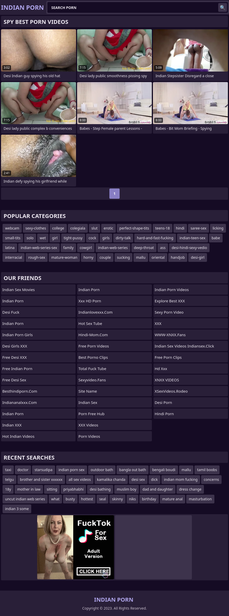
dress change (190, 489)
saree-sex (198, 228)
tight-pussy (73, 237)
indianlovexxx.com (95, 312)
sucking (123, 257)
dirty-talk (123, 237)
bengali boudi (163, 469)
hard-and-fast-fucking (155, 237)
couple (105, 257)
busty (70, 498)
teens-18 (162, 228)
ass (162, 247)
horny (88, 257)
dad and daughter (157, 489)
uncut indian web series (25, 498)
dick (154, 479)
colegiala (77, 228)
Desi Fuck (10, 312)
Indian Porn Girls (17, 334)
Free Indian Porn (17, 368)
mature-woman (64, 257)
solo (30, 237)
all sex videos (80, 479)
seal (102, 498)
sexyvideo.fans (92, 379)
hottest (87, 498)
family (68, 247)
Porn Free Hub (91, 413)
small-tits (12, 237)
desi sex (138, 479)
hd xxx (161, 368)
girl (55, 237)
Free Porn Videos (93, 346)
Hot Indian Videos (18, 436)
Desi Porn (163, 402)
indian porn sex (72, 469)
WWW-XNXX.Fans (170, 334)
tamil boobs (207, 469)
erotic (108, 228)
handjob (178, 257)
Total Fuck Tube (92, 368)
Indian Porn (13, 300)
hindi (180, 228)
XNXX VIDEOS (167, 379)
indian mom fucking (180, 479)
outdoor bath (102, 469)
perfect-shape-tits (134, 228)
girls (105, 237)
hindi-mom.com (93, 334)
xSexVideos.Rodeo (171, 391)
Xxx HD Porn (89, 300)
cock (92, 237)
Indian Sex (87, 402)
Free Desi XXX (14, 357)
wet (43, 237)
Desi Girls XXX (14, 346)
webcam (12, 228)
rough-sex (36, 257)
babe (216, 237)
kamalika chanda (111, 479)
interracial (13, 257)
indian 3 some (17, 508)
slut (94, 228)
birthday (149, 498)
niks (132, 498)
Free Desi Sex (14, 379)
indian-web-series (113, 247)
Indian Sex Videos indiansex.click (184, 346)
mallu (140, 257)
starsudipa (43, 469)
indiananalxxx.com (19, 402)
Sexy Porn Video (169, 312)
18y (8, 489)
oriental (158, 257)
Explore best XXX (170, 300)
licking (218, 228)
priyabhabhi (73, 489)
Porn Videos (89, 436)
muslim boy (126, 489)
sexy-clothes (35, 228)
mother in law (28, 489)
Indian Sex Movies (18, 289)
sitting (52, 489)
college (58, 228)
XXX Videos (88, 425)
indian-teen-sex (192, 237)
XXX (158, 323)
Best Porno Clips (93, 357)
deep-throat (144, 247)
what (55, 498)
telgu (9, 479)
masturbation (200, 498)
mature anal (172, 498)
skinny (117, 498)
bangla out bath (132, 469)
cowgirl (86, 247)
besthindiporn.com (19, 391)
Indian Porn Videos (172, 289)
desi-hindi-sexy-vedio (189, 247)
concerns (211, 479)
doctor (22, 469)
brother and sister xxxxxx (41, 479)
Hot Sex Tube (90, 323)
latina (10, 247)
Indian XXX (12, 425)
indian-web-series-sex (39, 247)
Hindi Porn (164, 413)
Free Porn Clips (168, 357)
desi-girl (197, 257)
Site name (87, 391)
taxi (8, 469)
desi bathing (100, 489)
